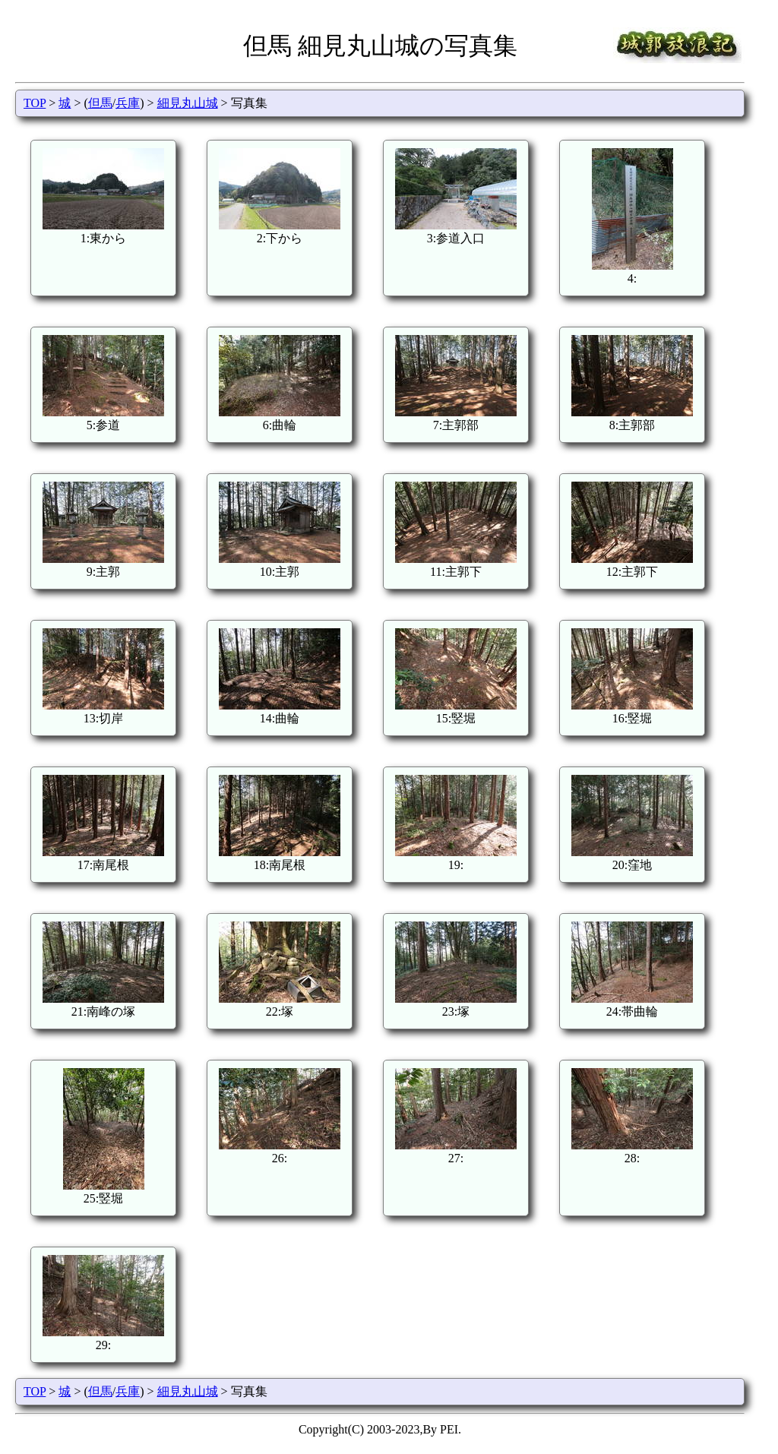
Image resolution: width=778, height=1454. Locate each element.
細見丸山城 (187, 102)
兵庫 (127, 102)
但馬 (100, 102)
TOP (35, 102)
